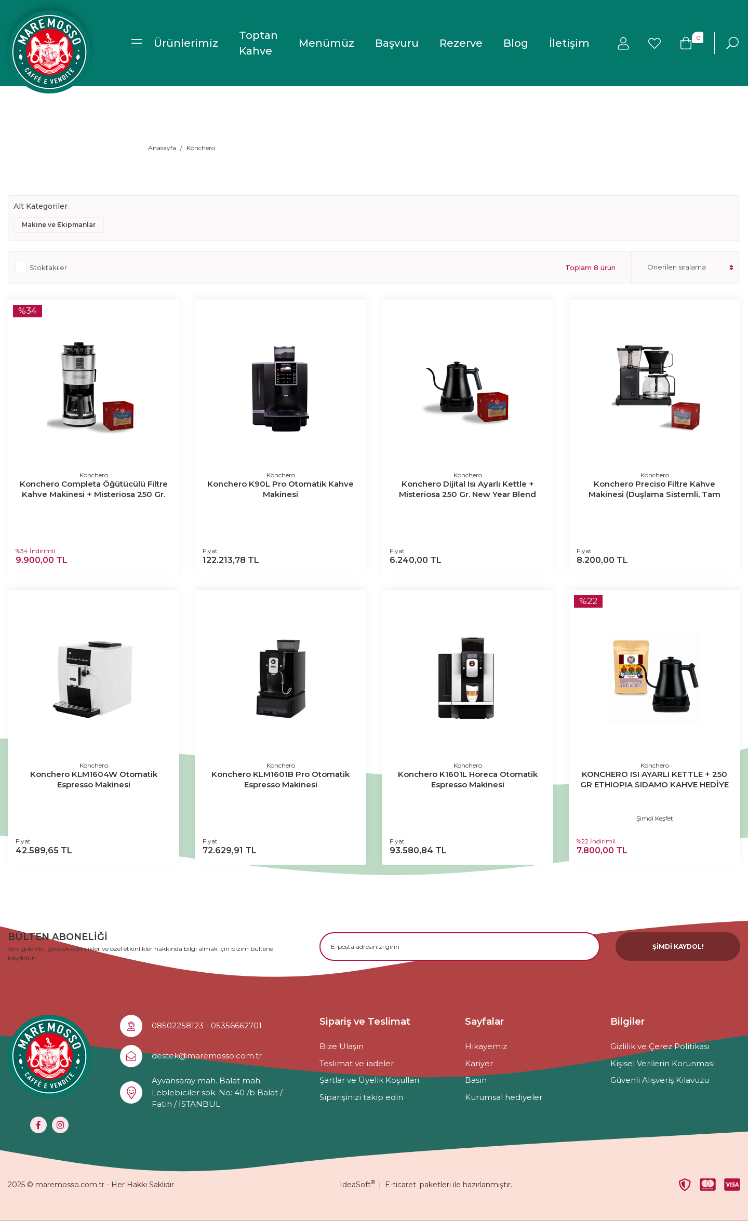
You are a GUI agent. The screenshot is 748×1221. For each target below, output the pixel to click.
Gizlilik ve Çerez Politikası (660, 1046)
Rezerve (461, 43)
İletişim (569, 43)
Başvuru (397, 43)
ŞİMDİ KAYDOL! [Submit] (678, 946)
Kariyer (479, 1063)
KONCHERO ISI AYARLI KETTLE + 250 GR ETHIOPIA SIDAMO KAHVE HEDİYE (654, 779)
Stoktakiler (48, 267)
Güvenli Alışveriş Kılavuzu (659, 1080)
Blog (515, 43)
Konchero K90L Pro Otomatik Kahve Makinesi (280, 489)
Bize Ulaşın (341, 1046)
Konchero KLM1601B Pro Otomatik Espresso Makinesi (280, 779)
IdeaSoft (357, 1184)
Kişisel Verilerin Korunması (662, 1063)
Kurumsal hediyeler (503, 1097)
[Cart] (685, 43)
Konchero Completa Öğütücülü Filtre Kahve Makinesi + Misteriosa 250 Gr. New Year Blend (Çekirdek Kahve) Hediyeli (94, 489)
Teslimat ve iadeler (356, 1063)
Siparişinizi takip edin (361, 1097)
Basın (476, 1080)
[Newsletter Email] (459, 946)
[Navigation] (175, 43)
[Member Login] (623, 43)
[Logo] (49, 51)
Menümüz (326, 43)
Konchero (200, 148)
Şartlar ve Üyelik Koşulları (369, 1080)
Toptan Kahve (258, 43)
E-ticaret (400, 1184)
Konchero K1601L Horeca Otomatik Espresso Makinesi (468, 779)
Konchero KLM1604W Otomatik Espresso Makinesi (93, 779)
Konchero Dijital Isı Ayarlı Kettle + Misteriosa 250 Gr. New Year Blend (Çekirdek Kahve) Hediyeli (467, 489)
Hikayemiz (486, 1046)
